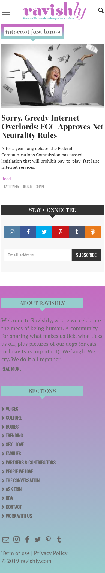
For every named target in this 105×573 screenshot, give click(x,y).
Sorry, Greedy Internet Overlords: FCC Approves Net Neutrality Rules (52, 126)
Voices (12, 409)
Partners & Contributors (31, 462)
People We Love (19, 471)
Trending (14, 435)
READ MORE (11, 369)
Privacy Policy (50, 553)
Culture (14, 418)
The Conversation (23, 480)
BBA (9, 498)
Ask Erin (14, 489)
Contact (14, 507)
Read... (7, 179)
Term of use (15, 553)
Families (13, 453)
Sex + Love (15, 444)
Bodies (12, 427)
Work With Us (19, 516)
